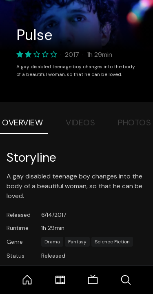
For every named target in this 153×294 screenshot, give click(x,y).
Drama (52, 241)
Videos (80, 122)
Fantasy (77, 241)
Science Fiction (112, 241)
